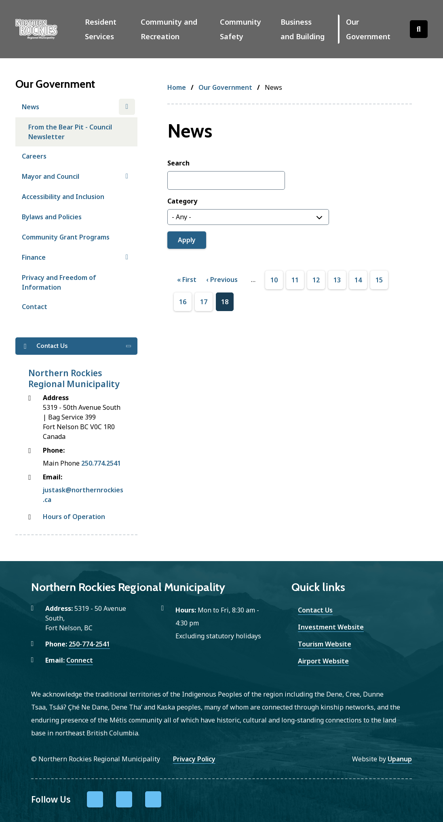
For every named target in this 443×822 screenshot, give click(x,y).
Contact (34, 306)
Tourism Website (324, 644)
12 (316, 280)
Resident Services (100, 29)
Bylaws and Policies (52, 216)
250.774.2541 (101, 463)
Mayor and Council (50, 176)
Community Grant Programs (66, 237)
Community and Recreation (169, 29)
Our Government (368, 29)
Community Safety (240, 29)
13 (337, 280)
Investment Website (331, 627)
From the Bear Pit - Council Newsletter (70, 132)
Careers (34, 156)
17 (203, 302)
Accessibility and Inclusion (63, 196)
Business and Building (303, 29)
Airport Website (323, 661)
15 (379, 280)
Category (182, 201)
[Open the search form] (419, 29)
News (30, 106)
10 (274, 280)
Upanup (400, 758)
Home (176, 87)
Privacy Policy (194, 758)
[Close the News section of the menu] (127, 107)
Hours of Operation (74, 516)
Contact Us (315, 610)
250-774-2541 (89, 644)
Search (178, 163)
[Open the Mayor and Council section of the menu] (127, 176)
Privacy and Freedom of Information (59, 282)
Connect (79, 660)
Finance (34, 257)
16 (182, 302)
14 (358, 280)
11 (295, 280)
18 (224, 302)
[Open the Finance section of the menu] (127, 257)
